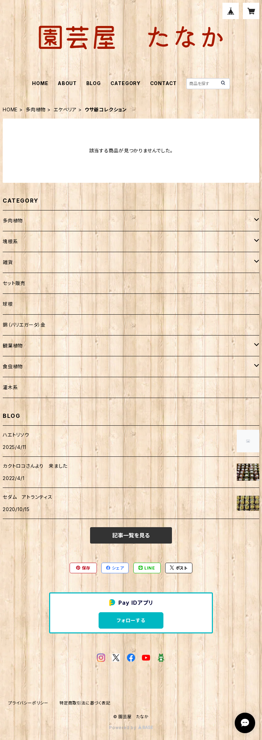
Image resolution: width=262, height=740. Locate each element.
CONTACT (163, 83)
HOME (40, 83)
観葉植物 (13, 345)
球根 (8, 304)
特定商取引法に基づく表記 (85, 702)
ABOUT (67, 83)
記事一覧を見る (131, 535)
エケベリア (65, 109)
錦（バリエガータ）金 (24, 325)
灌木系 (10, 387)
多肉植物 (36, 109)
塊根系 (10, 241)
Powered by (131, 727)
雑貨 (8, 262)
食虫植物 (13, 366)
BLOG (93, 83)
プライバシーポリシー (28, 702)
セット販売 (14, 283)
